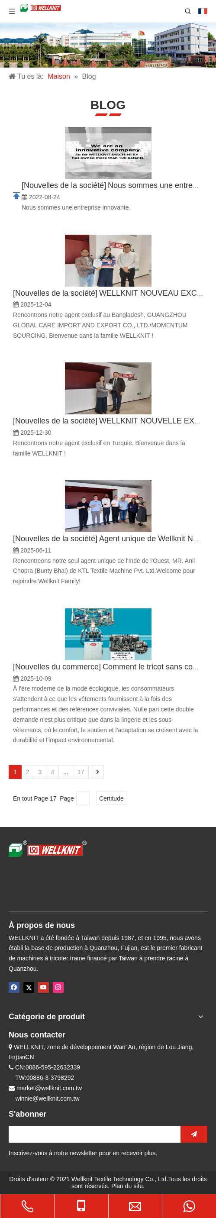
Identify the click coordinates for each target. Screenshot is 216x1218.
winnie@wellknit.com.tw (48, 1098)
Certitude (111, 798)
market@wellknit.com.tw (49, 1088)
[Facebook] (14, 987)
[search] (92, 1134)
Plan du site (127, 1185)
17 (80, 772)
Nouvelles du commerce (57, 666)
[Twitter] (28, 987)
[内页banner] (108, 45)
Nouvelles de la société (64, 185)
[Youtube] (43, 987)
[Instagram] (58, 987)
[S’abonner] (194, 1134)
